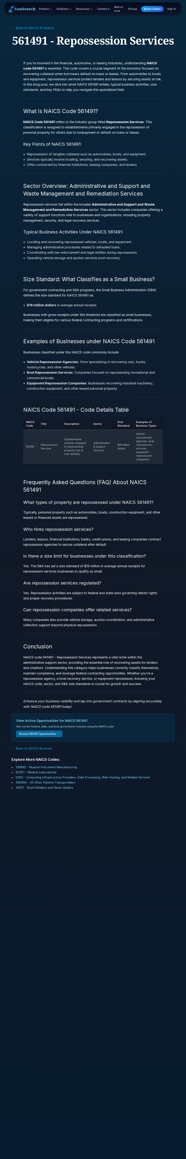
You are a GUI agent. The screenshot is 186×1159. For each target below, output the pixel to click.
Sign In (171, 8)
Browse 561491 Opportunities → (39, 733)
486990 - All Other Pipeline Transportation (45, 782)
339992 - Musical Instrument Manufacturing (46, 767)
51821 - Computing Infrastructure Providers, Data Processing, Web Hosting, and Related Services (83, 777)
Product (45, 8)
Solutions (63, 8)
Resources (84, 8)
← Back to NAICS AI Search (33, 28)
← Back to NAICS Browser (32, 748)
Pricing (132, 8)
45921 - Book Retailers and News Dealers (44, 787)
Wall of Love (118, 8)
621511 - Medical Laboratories (36, 772)
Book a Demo (152, 8)
